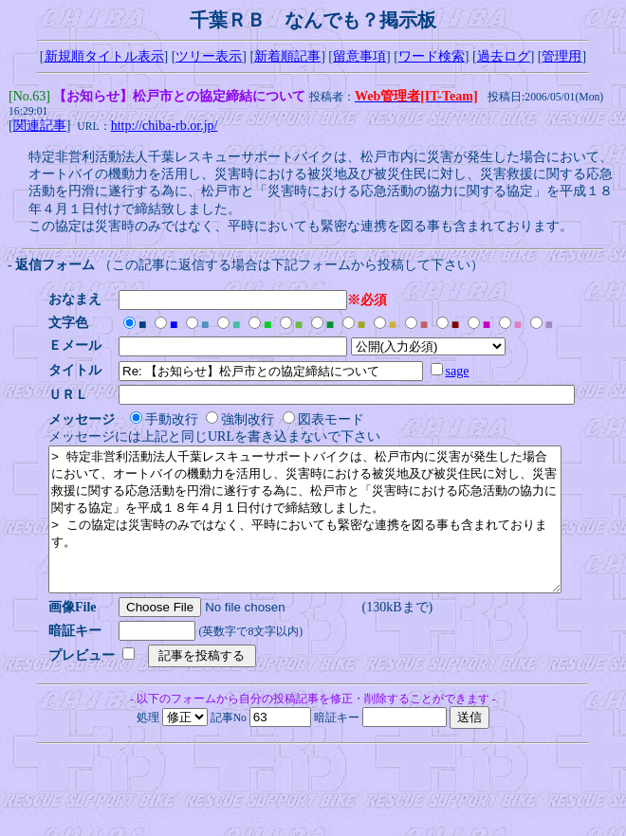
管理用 (561, 56)
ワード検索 (431, 56)
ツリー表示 (208, 56)
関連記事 (39, 127)
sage (463, 373)
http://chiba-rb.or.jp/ (164, 127)
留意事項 (359, 56)
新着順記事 (287, 56)
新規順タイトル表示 (104, 56)
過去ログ (503, 56)
